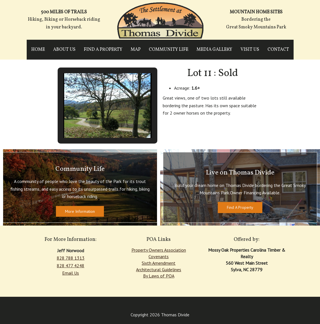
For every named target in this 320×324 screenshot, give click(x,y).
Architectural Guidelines (158, 269)
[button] (94, 122)
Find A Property (240, 207)
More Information (80, 211)
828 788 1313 (71, 258)
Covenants (159, 256)
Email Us (70, 273)
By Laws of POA (158, 276)
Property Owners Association (158, 250)
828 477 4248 (70, 265)
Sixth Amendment (158, 263)
